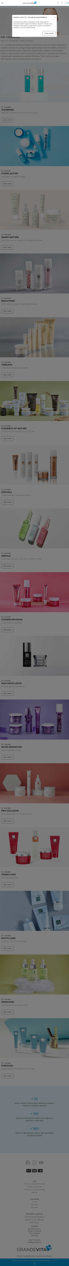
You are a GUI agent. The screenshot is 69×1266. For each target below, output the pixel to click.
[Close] (55, 17)
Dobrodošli (49, 33)
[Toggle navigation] (2, 3)
